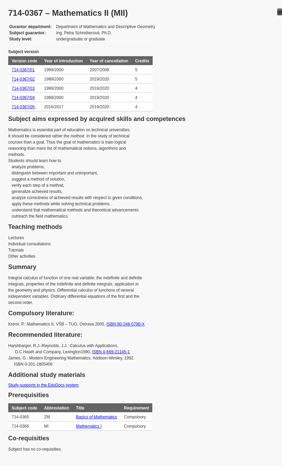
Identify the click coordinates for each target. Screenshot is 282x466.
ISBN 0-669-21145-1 (111, 352)
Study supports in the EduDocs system (43, 385)
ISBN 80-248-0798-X (125, 324)
